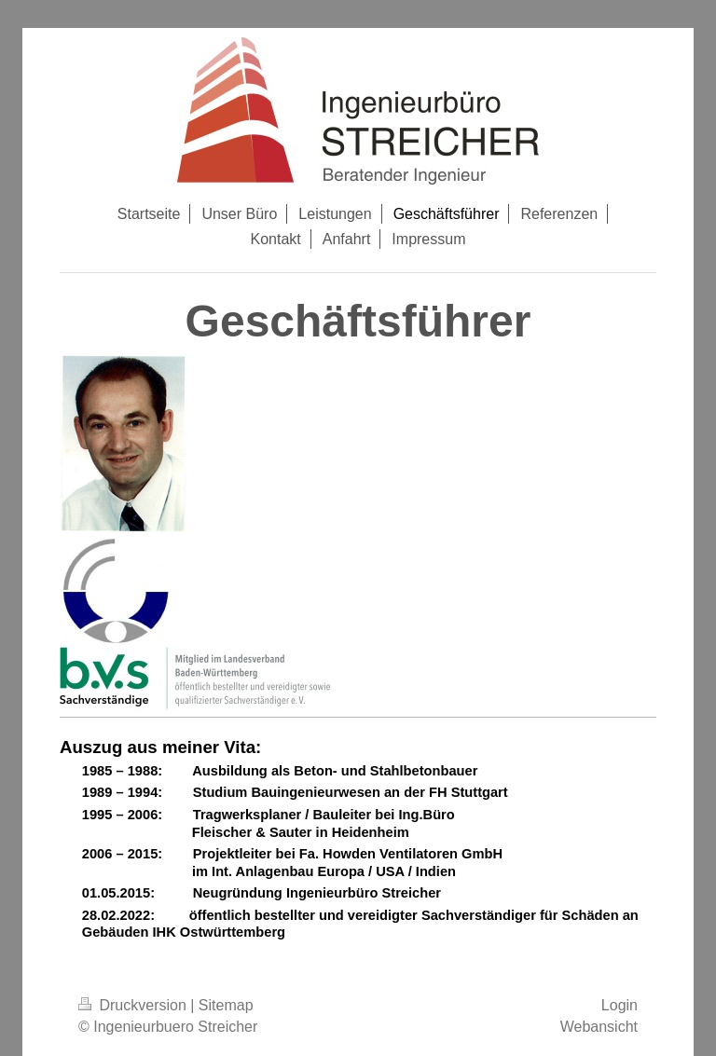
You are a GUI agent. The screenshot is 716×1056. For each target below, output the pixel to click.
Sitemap (226, 1005)
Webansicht (599, 1027)
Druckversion (134, 1005)
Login (619, 1005)
